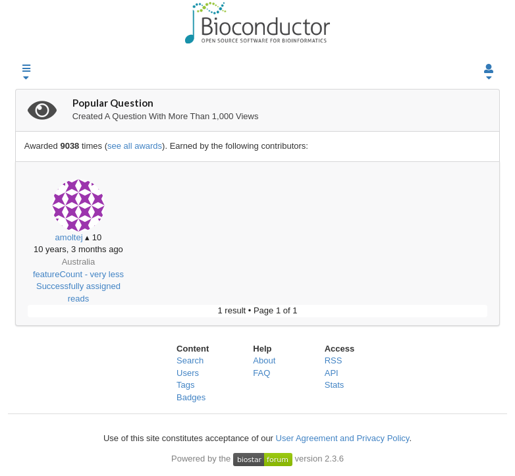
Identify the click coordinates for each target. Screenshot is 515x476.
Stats (334, 385)
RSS (333, 360)
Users (187, 373)
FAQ (261, 373)
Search (189, 360)
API (332, 373)
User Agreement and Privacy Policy (343, 438)
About (264, 360)
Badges (190, 397)
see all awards (134, 146)
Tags (185, 385)
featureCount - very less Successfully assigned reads (78, 286)
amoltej (69, 237)
